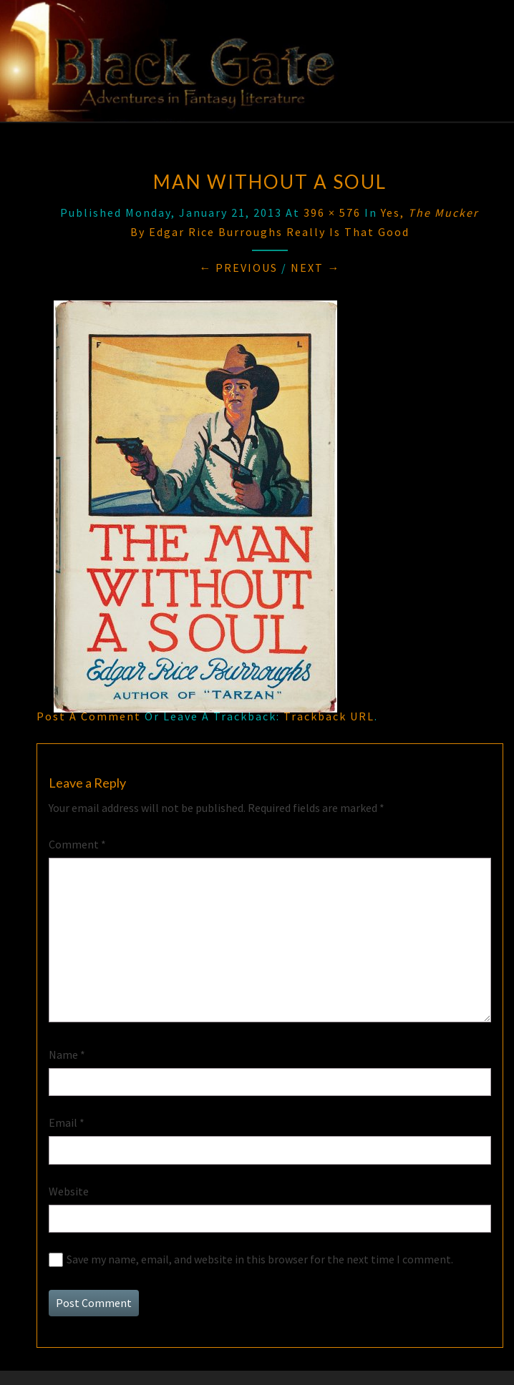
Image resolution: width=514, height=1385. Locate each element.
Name (67, 1054)
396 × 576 (332, 212)
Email (66, 1122)
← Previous (238, 267)
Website (69, 1191)
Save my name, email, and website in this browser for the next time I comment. (260, 1259)
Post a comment (89, 716)
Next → (315, 267)
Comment (77, 844)
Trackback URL (328, 716)
